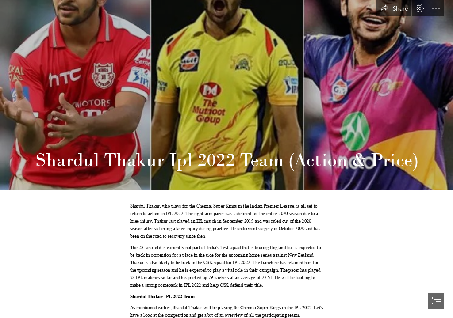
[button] (393, 8)
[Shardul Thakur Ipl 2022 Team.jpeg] (226, 95)
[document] (226, 159)
